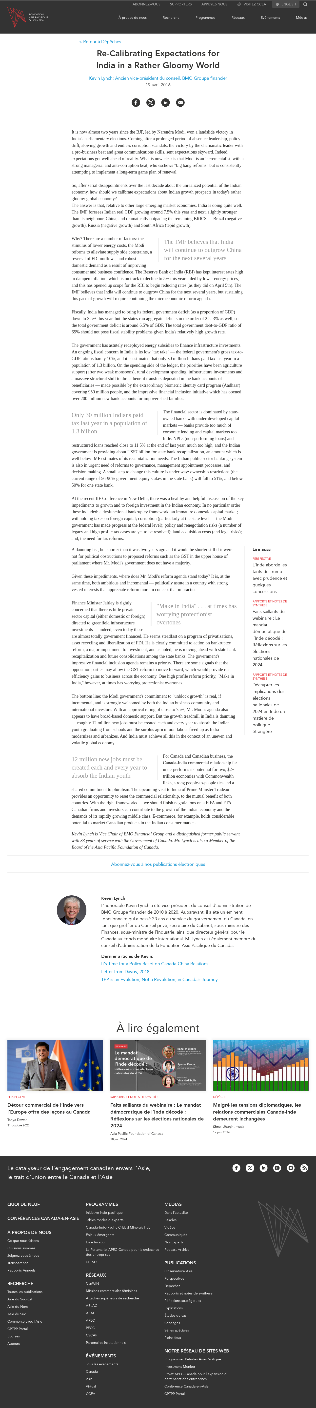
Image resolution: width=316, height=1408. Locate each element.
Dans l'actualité (176, 1213)
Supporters (181, 4)
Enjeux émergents (100, 1235)
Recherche (171, 18)
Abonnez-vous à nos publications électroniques (158, 864)
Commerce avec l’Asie (24, 1321)
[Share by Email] (180, 102)
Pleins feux (172, 1338)
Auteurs (13, 1344)
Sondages (172, 1323)
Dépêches (172, 1286)
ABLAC (91, 1306)
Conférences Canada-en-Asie (43, 1218)
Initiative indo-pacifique (104, 1213)
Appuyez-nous (214, 4)
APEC (90, 1320)
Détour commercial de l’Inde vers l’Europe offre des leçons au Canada (49, 1108)
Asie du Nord (17, 1307)
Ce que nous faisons (23, 1241)
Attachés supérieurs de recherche (112, 1298)
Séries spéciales (176, 1330)
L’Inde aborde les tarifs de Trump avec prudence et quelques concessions (270, 578)
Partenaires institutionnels (106, 1343)
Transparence (17, 1263)
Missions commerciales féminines (111, 1291)
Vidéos (169, 1227)
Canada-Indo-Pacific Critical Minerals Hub (118, 1227)
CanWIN (92, 1283)
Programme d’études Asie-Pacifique (192, 1359)
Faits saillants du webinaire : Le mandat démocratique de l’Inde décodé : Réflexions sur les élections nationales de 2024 (270, 638)
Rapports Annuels (21, 1270)
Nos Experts (173, 1242)
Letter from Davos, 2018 (125, 971)
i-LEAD (91, 1262)
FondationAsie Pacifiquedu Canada (38, 17)
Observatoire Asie (178, 1271)
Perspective (262, 558)
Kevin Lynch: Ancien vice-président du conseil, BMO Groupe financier (158, 78)
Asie (89, 1379)
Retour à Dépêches (102, 41)
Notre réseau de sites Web (196, 1351)
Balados (170, 1220)
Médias (301, 18)
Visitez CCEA (251, 4)
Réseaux (238, 18)
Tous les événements (102, 1364)
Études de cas (175, 1315)
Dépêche (219, 1097)
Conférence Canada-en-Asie (186, 1386)
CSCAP (91, 1335)
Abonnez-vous (146, 4)
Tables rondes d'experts (104, 1220)
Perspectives (174, 1278)
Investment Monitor (179, 1367)
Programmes (205, 18)
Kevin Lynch (113, 898)
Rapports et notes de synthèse (270, 603)
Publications (180, 1263)
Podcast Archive (177, 1250)
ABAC (91, 1313)
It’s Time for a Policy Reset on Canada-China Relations (154, 963)
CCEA (90, 1394)
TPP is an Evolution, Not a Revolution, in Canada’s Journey (159, 979)
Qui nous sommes (21, 1248)
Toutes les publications (24, 1292)
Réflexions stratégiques (182, 1301)
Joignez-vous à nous (23, 1256)
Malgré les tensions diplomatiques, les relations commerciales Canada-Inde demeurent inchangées (257, 1112)
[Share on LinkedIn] (165, 102)
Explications (173, 1308)
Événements (270, 18)
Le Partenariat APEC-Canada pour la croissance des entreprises (122, 1252)
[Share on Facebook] (136, 102)
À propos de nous (132, 18)
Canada (92, 1371)
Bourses (13, 1336)
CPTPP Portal (17, 1329)
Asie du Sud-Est (19, 1299)
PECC (90, 1328)
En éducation (96, 1242)
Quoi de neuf (23, 1204)
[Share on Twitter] (150, 102)
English (288, 4)
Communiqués (175, 1235)
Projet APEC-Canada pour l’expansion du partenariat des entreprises (196, 1376)
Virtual (91, 1386)
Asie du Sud (16, 1314)
